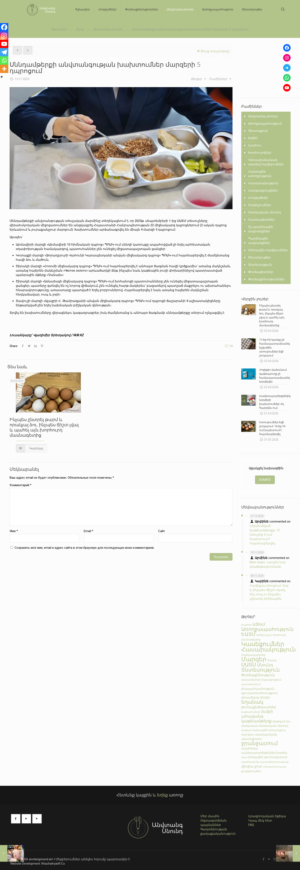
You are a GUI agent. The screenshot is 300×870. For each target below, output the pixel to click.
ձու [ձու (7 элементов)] (288, 721)
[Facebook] (4, 27)
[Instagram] (4, 35)
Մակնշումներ (259, 205)
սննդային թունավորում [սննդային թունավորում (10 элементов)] (267, 757)
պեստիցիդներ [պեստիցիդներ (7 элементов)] (251, 738)
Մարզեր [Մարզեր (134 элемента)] (253, 659)
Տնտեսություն (260, 265)
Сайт (161, 531)
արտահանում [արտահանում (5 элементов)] (251, 684)
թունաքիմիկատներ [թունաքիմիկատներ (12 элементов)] (258, 707)
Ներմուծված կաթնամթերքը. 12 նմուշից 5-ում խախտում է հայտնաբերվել (265, 534)
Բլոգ (80, 29)
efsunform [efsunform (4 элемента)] (246, 625)
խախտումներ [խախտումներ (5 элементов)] (251, 712)
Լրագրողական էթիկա (267, 816)
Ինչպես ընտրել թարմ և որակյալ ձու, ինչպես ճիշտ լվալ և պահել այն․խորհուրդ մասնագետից (44, 427)
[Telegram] (4, 52)
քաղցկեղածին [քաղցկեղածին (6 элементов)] (251, 771)
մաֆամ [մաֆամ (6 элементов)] (246, 730)
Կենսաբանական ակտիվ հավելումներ (266, 162)
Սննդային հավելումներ (268, 250)
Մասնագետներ (261, 219)
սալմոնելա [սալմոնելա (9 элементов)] (249, 748)
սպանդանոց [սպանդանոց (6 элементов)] (250, 761)
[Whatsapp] (4, 60)
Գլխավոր (59, 29)
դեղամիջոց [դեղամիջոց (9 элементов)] (250, 697)
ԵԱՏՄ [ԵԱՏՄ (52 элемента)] (248, 634)
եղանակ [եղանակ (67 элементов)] (252, 702)
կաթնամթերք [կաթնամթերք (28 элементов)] (256, 721)
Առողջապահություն (265, 123)
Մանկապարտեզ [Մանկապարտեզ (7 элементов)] (253, 654)
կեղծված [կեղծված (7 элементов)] (278, 721)
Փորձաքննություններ (266, 279)
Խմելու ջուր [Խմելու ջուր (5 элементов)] (264, 635)
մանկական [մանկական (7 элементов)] (249, 725)
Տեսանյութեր (259, 257)
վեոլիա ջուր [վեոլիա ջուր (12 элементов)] (251, 766)
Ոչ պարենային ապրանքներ (260, 229)
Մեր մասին (209, 816)
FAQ (251, 825)
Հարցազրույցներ (263, 190)
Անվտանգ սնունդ (107, 29)
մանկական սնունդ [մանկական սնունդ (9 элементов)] (273, 725)
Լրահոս (254, 145)
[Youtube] (4, 44)
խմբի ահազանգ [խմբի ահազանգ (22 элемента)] (257, 714)
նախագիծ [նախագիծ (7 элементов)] (260, 730)
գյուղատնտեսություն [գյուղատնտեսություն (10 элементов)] (259, 693)
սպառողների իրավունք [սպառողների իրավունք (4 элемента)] (274, 762)
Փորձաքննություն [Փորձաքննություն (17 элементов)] (258, 675)
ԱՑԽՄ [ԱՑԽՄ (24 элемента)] (258, 624)
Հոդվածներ (258, 198)
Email (88, 531)
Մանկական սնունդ (264, 212)
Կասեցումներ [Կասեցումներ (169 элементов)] (262, 644)
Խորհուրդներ (259, 152)
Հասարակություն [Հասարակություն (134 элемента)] (268, 649)
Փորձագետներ (260, 272)
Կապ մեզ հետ (260, 820)
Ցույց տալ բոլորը (212, 51)
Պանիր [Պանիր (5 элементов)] (272, 660)
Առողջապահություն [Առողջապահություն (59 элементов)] (267, 629)
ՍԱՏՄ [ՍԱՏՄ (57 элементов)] (248, 665)
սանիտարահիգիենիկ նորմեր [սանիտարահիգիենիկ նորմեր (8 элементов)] (264, 752)
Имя (14, 531)
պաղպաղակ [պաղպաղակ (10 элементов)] (266, 734)
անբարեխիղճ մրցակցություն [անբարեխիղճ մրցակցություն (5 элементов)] (261, 679)
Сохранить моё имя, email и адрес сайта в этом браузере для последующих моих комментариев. (84, 548)
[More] (4, 69)
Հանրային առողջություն (259, 174)
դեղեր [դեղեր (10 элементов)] (265, 697)
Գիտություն (258, 131)
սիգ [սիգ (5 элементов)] (243, 757)
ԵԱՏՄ (253, 138)
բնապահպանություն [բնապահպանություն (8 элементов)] (257, 688)
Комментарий (20, 485)
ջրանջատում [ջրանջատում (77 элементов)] (259, 743)
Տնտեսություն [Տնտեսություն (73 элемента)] (260, 670)
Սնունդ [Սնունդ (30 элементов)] (265, 664)
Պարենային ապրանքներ (259, 241)
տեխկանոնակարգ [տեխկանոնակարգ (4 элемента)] (274, 766)
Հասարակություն (263, 183)
